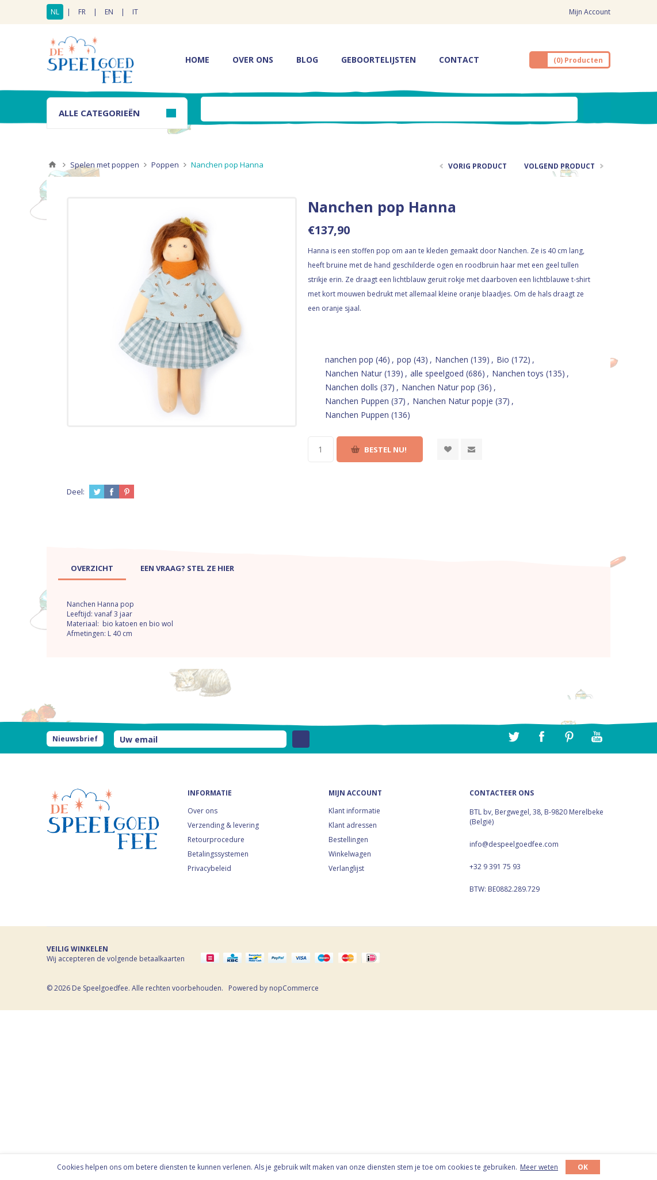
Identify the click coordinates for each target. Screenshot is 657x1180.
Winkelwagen (349, 854)
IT (135, 12)
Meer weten (539, 1167)
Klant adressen (352, 825)
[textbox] (389, 109)
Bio (502, 359)
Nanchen (451, 359)
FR (82, 12)
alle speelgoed (437, 373)
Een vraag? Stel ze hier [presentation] (187, 568)
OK (583, 1167)
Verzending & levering (223, 825)
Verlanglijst (346, 868)
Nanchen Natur (353, 373)
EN (109, 12)
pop (404, 359)
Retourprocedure (216, 839)
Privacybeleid (209, 868)
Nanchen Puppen (357, 400)
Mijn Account (589, 12)
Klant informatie (354, 811)
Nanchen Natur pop (438, 387)
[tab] (92, 568)
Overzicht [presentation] (92, 568)
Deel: (76, 491)
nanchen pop (349, 359)
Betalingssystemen (218, 854)
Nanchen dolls (351, 387)
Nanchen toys (518, 373)
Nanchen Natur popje (452, 400)
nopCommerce (294, 988)
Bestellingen (348, 839)
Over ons (202, 811)
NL (55, 12)
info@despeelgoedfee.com (514, 844)
